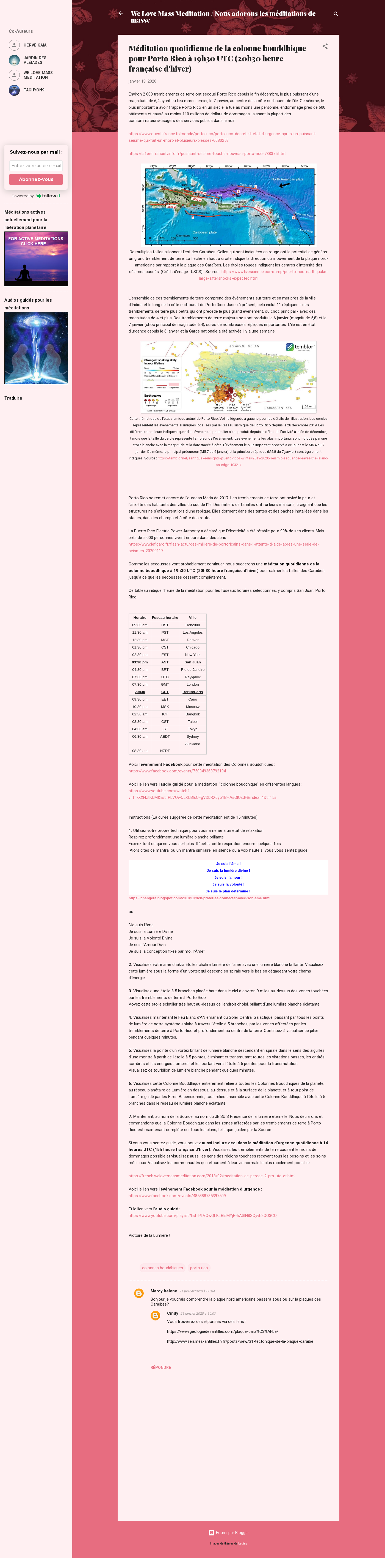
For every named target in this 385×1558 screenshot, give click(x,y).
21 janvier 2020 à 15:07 (198, 1313)
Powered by (36, 196)
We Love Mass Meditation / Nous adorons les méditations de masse (223, 16)
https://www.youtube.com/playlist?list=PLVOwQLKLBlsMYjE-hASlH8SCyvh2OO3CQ (203, 1215)
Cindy (172, 1313)
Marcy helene (164, 1291)
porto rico (199, 1267)
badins (242, 1543)
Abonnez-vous (36, 179)
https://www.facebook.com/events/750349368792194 (177, 771)
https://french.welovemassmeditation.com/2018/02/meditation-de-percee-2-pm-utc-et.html (212, 1175)
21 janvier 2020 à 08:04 (197, 1291)
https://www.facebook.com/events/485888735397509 (177, 1195)
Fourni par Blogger (228, 1532)
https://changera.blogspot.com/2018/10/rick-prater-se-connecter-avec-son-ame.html (199, 898)
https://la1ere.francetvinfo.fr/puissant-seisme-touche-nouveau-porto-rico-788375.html (207, 153)
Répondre (161, 1367)
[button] (325, 47)
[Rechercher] (336, 15)
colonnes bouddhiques (162, 1267)
